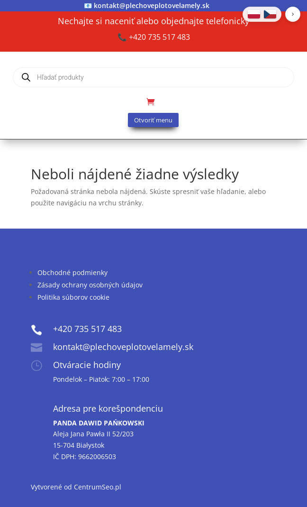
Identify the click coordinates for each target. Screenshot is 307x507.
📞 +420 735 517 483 (153, 37)
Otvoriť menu (153, 120)
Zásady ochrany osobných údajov (90, 284)
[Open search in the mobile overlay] (153, 77)
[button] (292, 14)
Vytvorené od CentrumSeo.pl (76, 486)
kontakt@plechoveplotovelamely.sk (151, 5)
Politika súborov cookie (73, 297)
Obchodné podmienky (72, 272)
